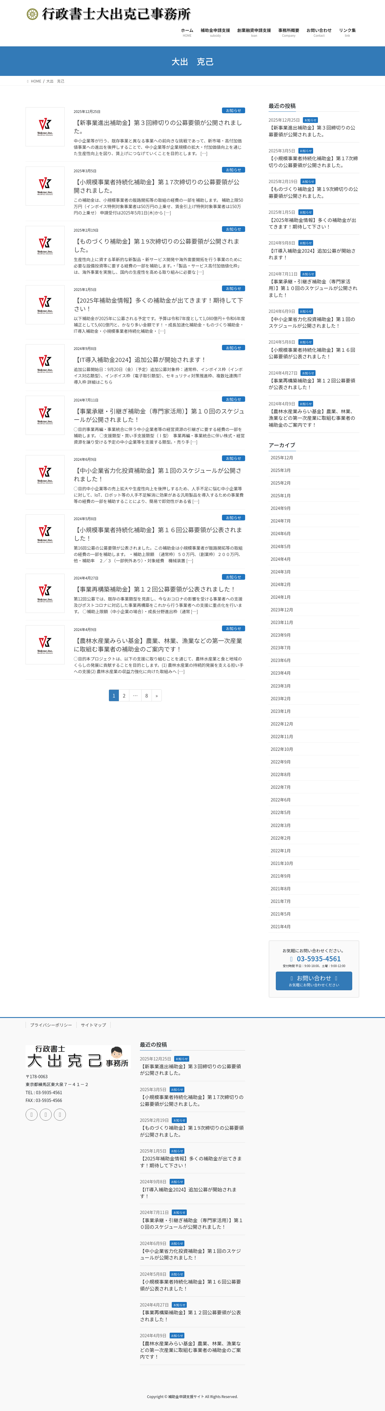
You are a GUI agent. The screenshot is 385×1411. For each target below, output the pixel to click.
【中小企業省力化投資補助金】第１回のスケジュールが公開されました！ (158, 474)
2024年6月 (281, 533)
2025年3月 (281, 470)
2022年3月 (281, 825)
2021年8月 (281, 888)
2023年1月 (281, 711)
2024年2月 (281, 584)
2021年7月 (281, 901)
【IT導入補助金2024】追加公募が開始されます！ (140, 359)
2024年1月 (281, 597)
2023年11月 (282, 622)
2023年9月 (281, 635)
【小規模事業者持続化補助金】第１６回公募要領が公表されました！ (158, 533)
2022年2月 (281, 838)
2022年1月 (281, 851)
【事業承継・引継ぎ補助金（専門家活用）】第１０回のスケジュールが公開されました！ (159, 415)
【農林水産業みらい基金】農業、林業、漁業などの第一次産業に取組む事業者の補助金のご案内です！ (158, 644)
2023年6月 (281, 660)
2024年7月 (281, 521)
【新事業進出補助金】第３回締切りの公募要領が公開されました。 (158, 126)
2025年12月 (282, 457)
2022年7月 (281, 787)
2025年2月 (281, 483)
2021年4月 (281, 926)
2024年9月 (281, 508)
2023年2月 (281, 698)
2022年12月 (282, 724)
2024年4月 (281, 559)
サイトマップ (93, 1025)
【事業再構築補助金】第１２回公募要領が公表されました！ (155, 589)
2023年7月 (281, 648)
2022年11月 (282, 736)
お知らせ (233, 110)
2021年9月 (281, 876)
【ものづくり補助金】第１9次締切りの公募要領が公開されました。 (156, 245)
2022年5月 (281, 812)
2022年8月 (281, 774)
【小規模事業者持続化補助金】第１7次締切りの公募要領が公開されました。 (156, 186)
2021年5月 (281, 914)
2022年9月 (281, 762)
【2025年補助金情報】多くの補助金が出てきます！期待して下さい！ (158, 304)
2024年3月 (281, 572)
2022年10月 (282, 749)
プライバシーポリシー (51, 1025)
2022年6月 (281, 800)
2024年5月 (281, 546)
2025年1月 (281, 495)
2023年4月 (281, 673)
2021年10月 (282, 863)
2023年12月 (282, 610)
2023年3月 (281, 686)
